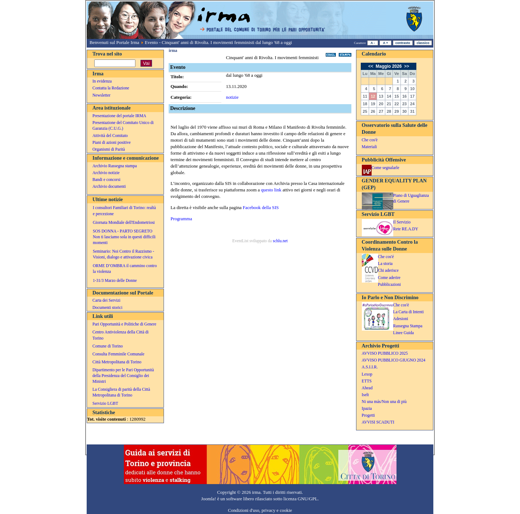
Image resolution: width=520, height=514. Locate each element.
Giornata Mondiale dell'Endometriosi (124, 222)
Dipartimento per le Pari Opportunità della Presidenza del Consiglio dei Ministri (123, 376)
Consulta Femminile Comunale (118, 354)
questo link (271, 189)
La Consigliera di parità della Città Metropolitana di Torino (121, 392)
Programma (181, 218)
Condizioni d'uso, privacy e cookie (260, 510)
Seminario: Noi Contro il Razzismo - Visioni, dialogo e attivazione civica (123, 254)
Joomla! (208, 498)
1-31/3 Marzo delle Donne (115, 280)
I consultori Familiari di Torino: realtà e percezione (124, 210)
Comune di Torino (107, 346)
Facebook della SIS (261, 207)
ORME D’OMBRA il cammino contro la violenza (125, 268)
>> (406, 66)
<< (371, 66)
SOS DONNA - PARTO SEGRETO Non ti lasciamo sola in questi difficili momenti (124, 237)
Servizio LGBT (105, 403)
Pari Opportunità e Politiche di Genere (124, 324)
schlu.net (280, 241)
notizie (232, 97)
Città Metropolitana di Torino (117, 362)
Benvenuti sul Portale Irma (114, 42)
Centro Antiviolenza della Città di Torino (120, 335)
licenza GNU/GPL (300, 498)
